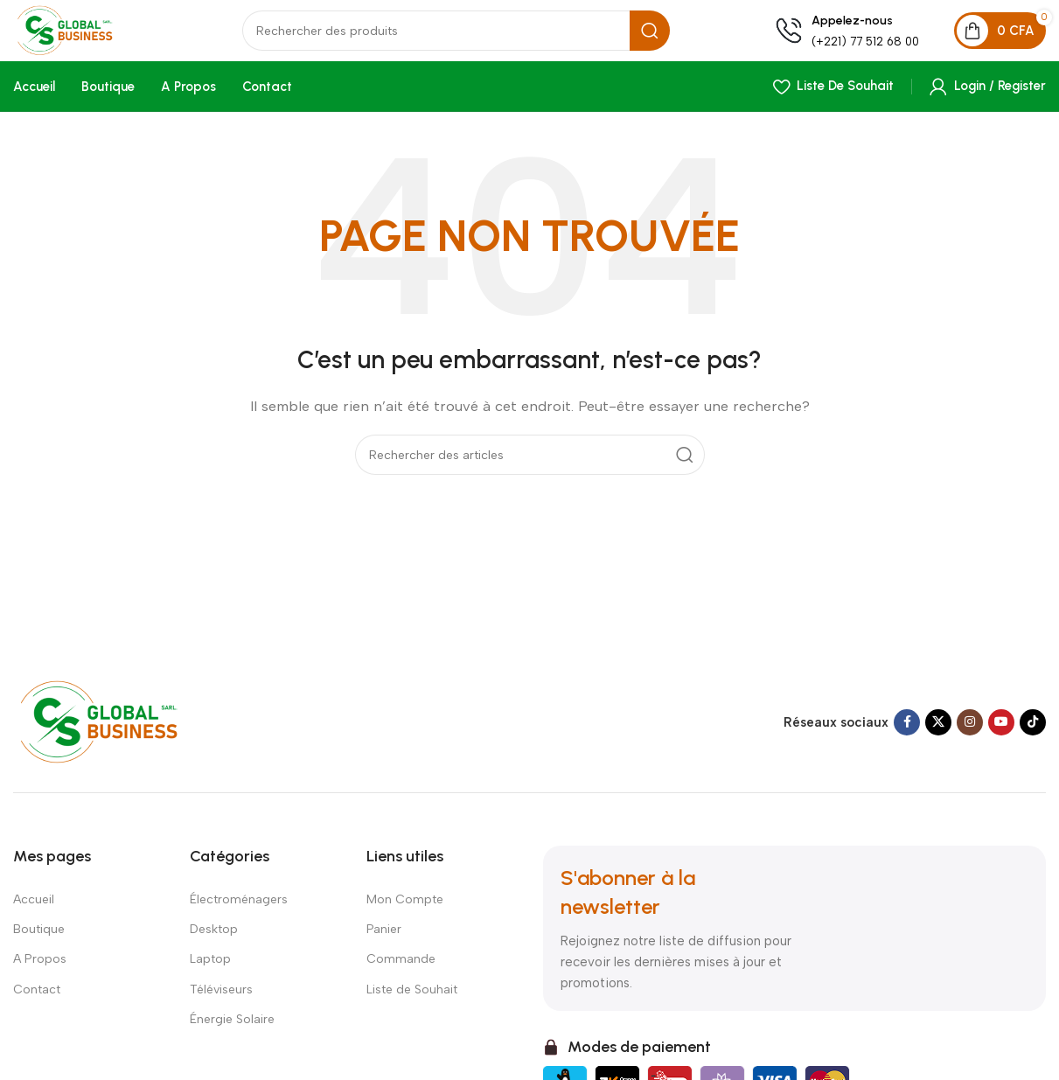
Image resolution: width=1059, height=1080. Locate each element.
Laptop (210, 974)
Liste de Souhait (411, 1004)
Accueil (33, 915)
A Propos (39, 974)
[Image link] (116, 736)
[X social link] (938, 738)
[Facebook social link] (907, 738)
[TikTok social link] (1033, 738)
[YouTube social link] (1001, 738)
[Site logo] (100, 40)
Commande (400, 974)
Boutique (39, 944)
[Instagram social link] (970, 738)
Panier (383, 944)
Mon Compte (404, 915)
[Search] (481, 42)
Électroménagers (239, 915)
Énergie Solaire (232, 1034)
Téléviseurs (221, 1004)
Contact (36, 1004)
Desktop (214, 944)
